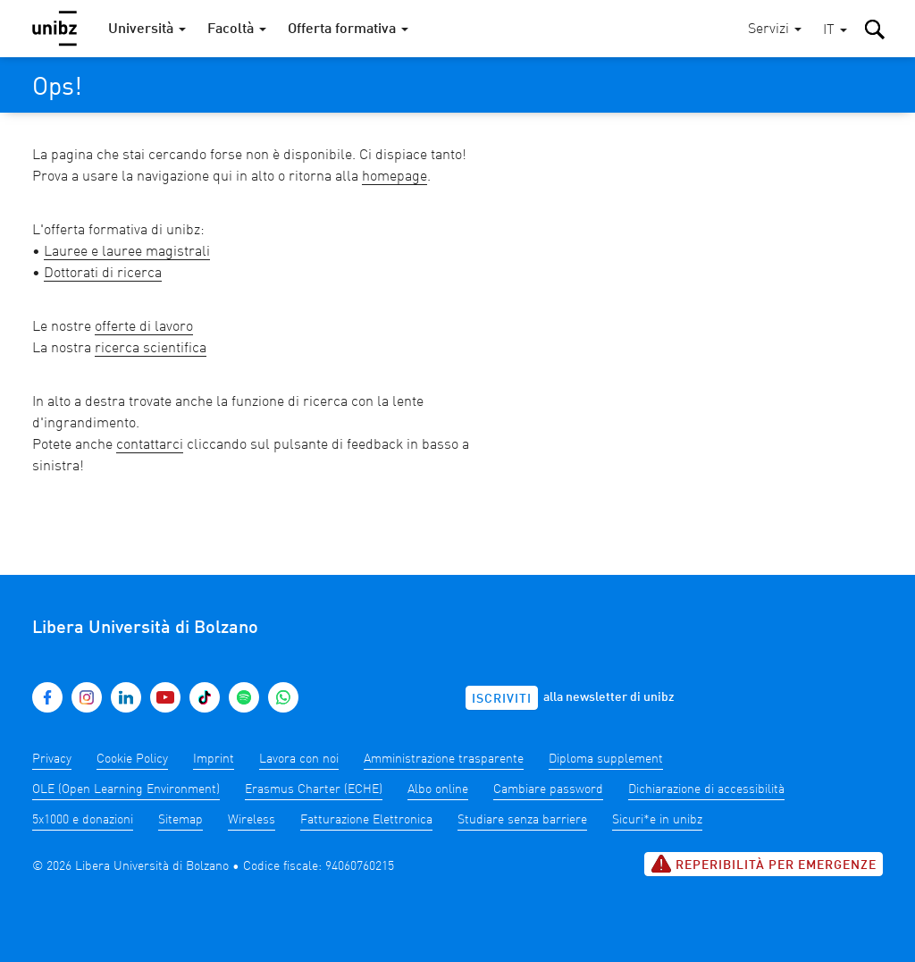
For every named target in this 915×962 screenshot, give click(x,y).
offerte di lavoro (144, 327)
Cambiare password (548, 789)
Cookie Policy (132, 759)
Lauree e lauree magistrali (127, 252)
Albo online (437, 789)
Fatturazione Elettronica (366, 820)
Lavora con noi (299, 759)
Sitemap (180, 820)
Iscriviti (502, 699)
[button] (835, 30)
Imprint (213, 759)
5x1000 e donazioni (82, 820)
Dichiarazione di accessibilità (706, 789)
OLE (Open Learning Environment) (126, 789)
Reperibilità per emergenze (764, 863)
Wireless (251, 820)
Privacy (51, 759)
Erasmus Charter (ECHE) (313, 789)
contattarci (149, 445)
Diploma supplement (606, 759)
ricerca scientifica (150, 349)
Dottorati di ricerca (103, 273)
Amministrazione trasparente (444, 759)
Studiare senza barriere (522, 820)
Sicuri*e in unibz (657, 820)
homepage (394, 177)
